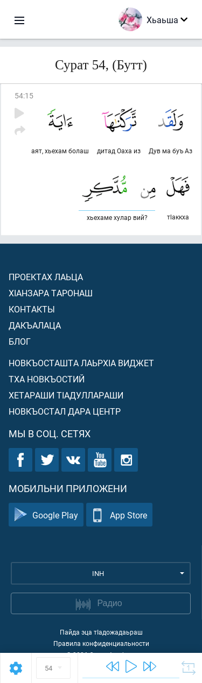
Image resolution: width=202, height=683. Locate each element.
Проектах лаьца (46, 276)
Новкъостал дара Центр (65, 411)
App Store (119, 515)
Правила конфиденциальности (101, 643)
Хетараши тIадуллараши (66, 395)
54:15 (24, 95)
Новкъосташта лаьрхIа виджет (81, 362)
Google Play (46, 515)
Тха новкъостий (47, 379)
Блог (20, 341)
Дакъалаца (35, 325)
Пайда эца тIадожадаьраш (101, 632)
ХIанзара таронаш (51, 292)
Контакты (32, 309)
